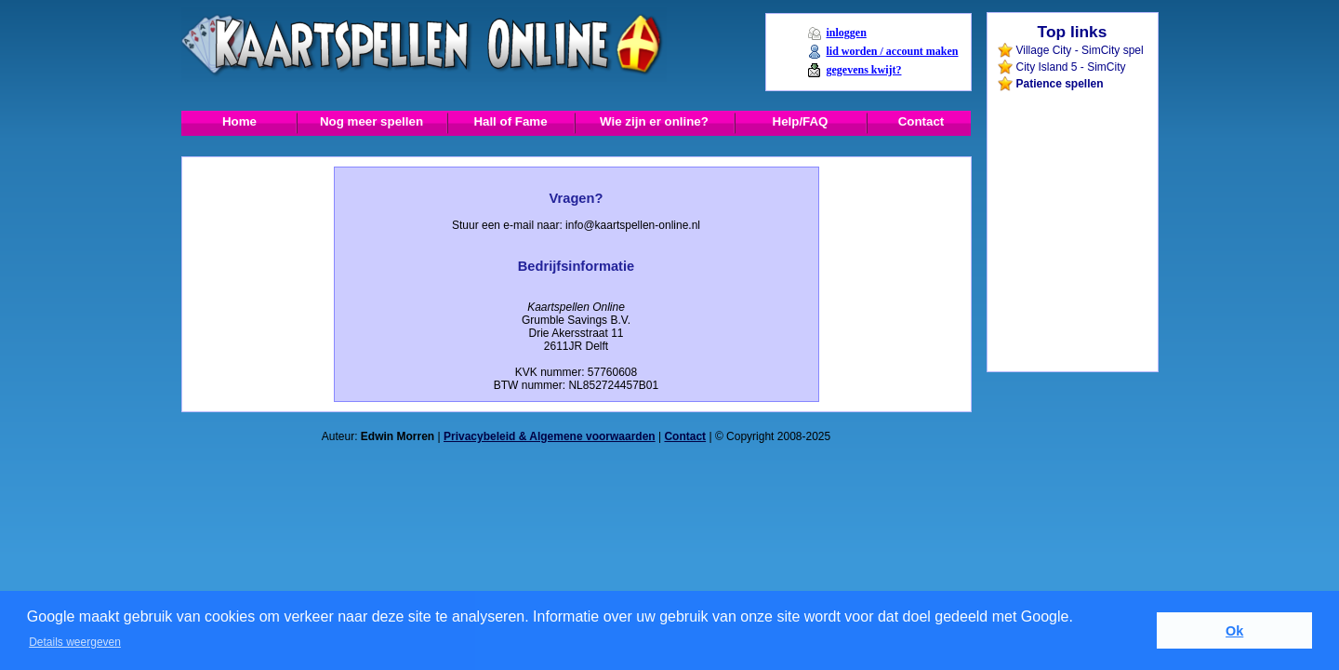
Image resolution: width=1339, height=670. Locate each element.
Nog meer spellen (371, 121)
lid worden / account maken (892, 51)
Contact (921, 121)
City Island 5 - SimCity (1071, 67)
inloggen (846, 32)
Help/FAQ (801, 121)
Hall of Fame (510, 121)
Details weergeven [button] (75, 642)
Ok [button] (1234, 630)
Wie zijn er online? (654, 121)
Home (239, 121)
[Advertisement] (1071, 134)
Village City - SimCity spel (1080, 50)
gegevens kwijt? (863, 69)
